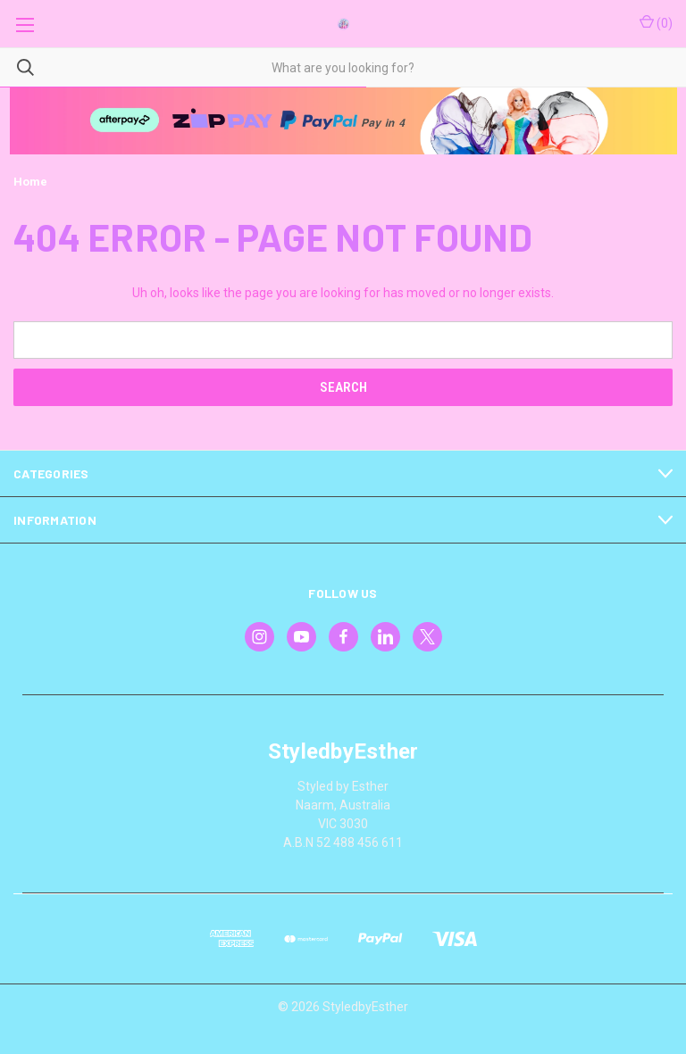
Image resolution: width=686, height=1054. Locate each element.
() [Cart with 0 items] (656, 22)
